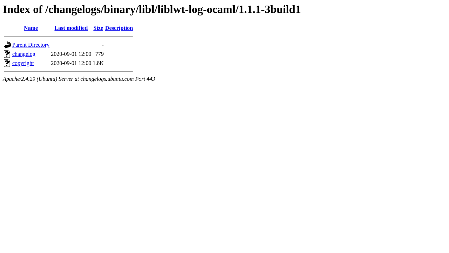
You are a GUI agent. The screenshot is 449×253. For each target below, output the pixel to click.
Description (119, 28)
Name (31, 28)
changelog (23, 54)
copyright (23, 63)
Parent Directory (30, 45)
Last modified (71, 28)
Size (98, 28)
